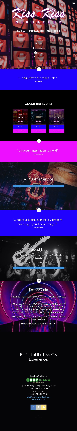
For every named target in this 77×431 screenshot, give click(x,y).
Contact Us (38, 58)
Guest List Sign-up (38, 267)
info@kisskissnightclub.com (38, 397)
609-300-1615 (38, 399)
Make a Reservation (39, 186)
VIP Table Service (20, 131)
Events (38, 43)
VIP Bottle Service (38, 48)
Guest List (38, 53)
